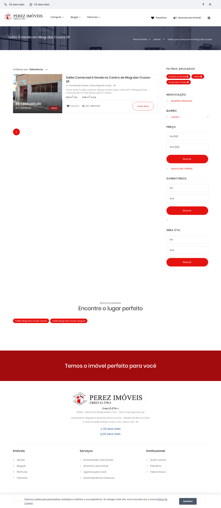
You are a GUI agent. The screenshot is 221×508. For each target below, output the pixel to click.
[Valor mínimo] (187, 136)
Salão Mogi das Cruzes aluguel (68, 320)
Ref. (91, 106)
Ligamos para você (95, 472)
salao (198, 76)
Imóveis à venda (178, 76)
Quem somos (158, 460)
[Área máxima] (187, 250)
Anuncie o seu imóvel (96, 466)
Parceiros (155, 466)
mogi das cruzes (179, 82)
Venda (21, 460)
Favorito (73, 106)
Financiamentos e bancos (99, 478)
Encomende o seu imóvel (98, 460)
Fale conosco (158, 472)
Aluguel (21, 466)
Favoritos (22, 478)
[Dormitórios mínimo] (187, 188)
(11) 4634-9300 (110, 429)
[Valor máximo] (187, 147)
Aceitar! (188, 501)
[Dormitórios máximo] (187, 199)
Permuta (92, 17)
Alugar (74, 17)
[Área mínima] (187, 240)
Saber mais (143, 106)
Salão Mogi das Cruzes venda (31, 320)
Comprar (56, 17)
